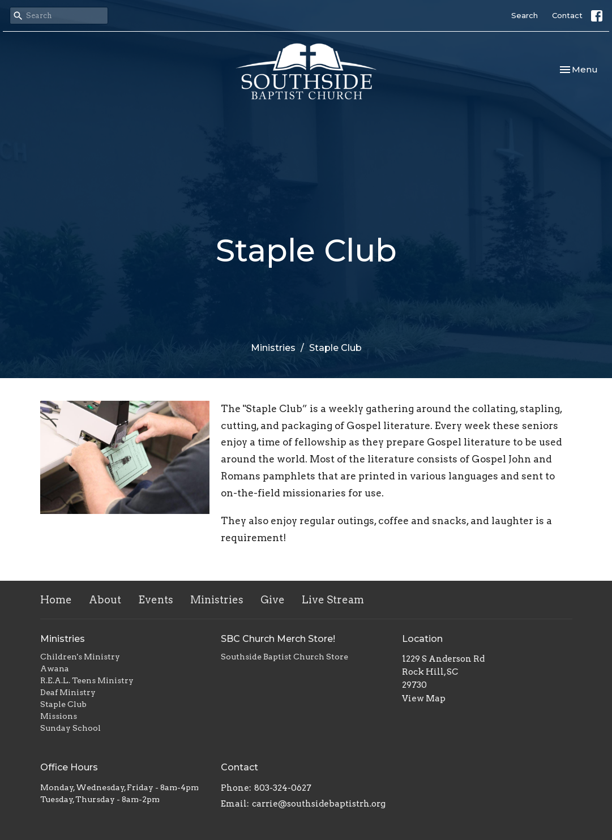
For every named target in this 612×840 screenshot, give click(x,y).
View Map (424, 698)
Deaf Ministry (68, 692)
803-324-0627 (282, 788)
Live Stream (333, 600)
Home (56, 600)
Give (272, 600)
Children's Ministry (80, 656)
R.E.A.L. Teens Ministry (87, 680)
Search (524, 15)
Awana (54, 668)
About (105, 600)
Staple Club (63, 704)
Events (155, 600)
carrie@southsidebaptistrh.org (319, 804)
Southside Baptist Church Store (284, 656)
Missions (58, 716)
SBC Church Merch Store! (278, 638)
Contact (567, 15)
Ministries (273, 347)
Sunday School (70, 727)
